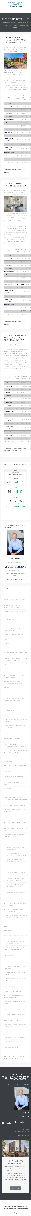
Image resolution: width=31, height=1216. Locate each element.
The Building (7, 930)
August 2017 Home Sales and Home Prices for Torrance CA (15, 40)
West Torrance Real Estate (13, 991)
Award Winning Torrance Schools (14, 634)
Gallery (6, 687)
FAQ (5, 664)
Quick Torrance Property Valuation (14, 805)
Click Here (15, 1188)
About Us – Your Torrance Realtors (14, 624)
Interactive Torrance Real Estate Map (15, 715)
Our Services (7, 788)
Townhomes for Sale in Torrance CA (14, 1037)
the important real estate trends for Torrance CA (15, 369)
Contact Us (7, 643)
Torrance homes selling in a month (14, 358)
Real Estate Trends (13, 171)
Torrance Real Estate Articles (13, 1020)
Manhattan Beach (9, 284)
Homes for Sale (16, 169)
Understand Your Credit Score (13, 1041)
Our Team (6, 793)
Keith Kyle (6, 172)
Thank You (7, 926)
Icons (5, 704)
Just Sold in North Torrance (12, 756)
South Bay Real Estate (10, 922)
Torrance (9, 311)
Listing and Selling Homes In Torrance (15, 765)
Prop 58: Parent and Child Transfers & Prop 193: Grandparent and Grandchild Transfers (15, 799)
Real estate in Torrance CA (11, 224)
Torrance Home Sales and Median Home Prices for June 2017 (15, 338)
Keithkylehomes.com (23, 1135)
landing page (8, 761)
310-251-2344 (25, 1129)
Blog (5, 639)
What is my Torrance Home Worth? (14, 1052)
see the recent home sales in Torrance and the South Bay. (15, 241)
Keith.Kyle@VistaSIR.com (13, 573)
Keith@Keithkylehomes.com (22, 1131)
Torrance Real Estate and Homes (15, 579)
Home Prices (8, 169)
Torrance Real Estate (14, 323)
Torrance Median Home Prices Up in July (15, 184)
